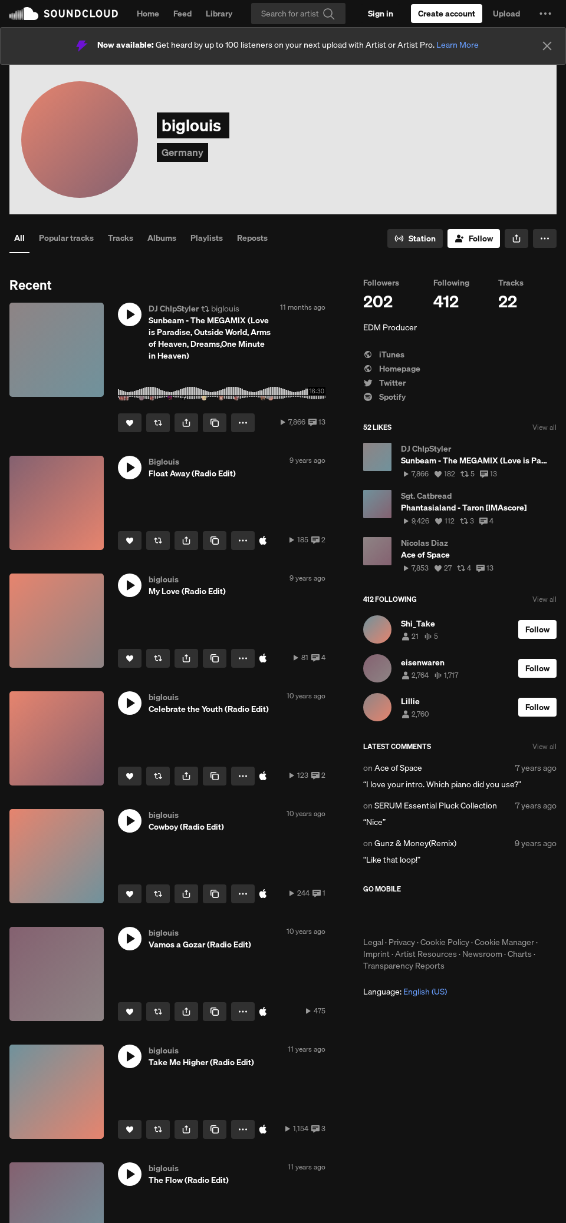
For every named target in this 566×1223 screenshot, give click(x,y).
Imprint (376, 953)
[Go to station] (415, 238)
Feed (182, 13)
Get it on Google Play (478, 915)
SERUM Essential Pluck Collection (435, 805)
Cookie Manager (504, 942)
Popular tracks (66, 237)
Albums (161, 237)
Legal (373, 942)
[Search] (298, 13)
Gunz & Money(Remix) (415, 843)
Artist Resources (426, 953)
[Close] (547, 45)
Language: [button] (405, 991)
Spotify (384, 396)
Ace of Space (398, 767)
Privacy (402, 942)
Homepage (391, 368)
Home (148, 13)
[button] (545, 13)
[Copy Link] (214, 422)
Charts (520, 953)
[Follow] (473, 238)
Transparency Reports (404, 965)
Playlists (206, 237)
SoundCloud (63, 13)
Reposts (252, 237)
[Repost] (158, 422)
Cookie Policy (444, 942)
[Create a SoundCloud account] (446, 13)
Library (219, 13)
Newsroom (482, 953)
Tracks (120, 237)
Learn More (457, 44)
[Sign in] (380, 13)
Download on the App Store (398, 915)
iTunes (383, 354)
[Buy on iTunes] (263, 540)
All (19, 237)
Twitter (384, 382)
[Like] (130, 422)
